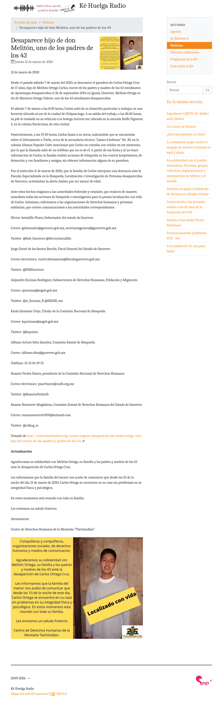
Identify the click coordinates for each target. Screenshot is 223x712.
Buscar (171, 82)
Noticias (48, 22)
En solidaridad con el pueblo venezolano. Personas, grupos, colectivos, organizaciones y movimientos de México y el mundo (187, 170)
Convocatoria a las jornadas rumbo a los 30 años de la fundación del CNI (186, 207)
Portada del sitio (25, 22)
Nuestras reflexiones (184, 52)
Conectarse (41, 694)
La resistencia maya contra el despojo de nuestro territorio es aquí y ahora (189, 147)
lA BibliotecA (179, 38)
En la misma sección (184, 101)
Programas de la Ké (183, 59)
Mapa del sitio (21, 694)
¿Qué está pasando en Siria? (186, 134)
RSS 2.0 (59, 694)
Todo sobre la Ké (181, 66)
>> (207, 90)
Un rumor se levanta (181, 127)
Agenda (175, 32)
